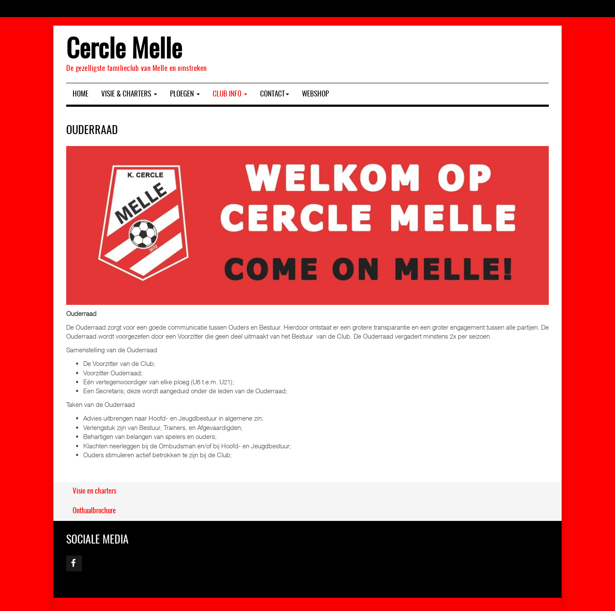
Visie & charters (129, 94)
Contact (274, 94)
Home (80, 94)
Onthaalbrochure (94, 511)
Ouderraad (92, 130)
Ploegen (185, 94)
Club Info (230, 94)
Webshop (315, 94)
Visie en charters (94, 491)
